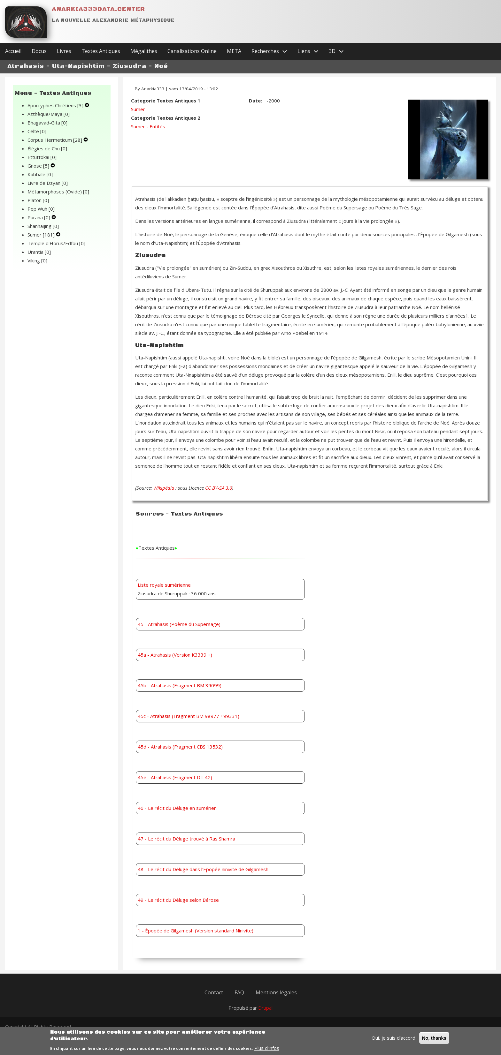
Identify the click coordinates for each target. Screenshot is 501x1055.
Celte (36, 131)
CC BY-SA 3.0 (218, 488)
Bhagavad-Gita (47, 122)
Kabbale (40, 174)
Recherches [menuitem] (271, 51)
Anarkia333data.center (98, 9)
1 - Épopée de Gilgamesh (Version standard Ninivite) (195, 930)
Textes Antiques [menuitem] (100, 51)
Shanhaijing (43, 226)
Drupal (265, 1008)
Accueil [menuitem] (13, 51)
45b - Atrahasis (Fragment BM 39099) (179, 685)
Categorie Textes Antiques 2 (165, 118)
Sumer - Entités (148, 126)
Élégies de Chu (47, 148)
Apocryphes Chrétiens (56, 105)
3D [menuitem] (339, 51)
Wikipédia (163, 488)
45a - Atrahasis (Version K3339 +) (175, 655)
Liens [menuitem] (310, 51)
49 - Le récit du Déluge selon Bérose (178, 900)
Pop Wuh (41, 209)
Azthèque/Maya (48, 114)
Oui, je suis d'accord (393, 1040)
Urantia (39, 252)
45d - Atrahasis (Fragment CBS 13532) (180, 746)
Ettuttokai (42, 157)
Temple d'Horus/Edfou (56, 243)
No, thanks (434, 1041)
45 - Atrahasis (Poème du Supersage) (179, 624)
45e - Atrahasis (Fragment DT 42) (175, 777)
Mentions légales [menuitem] (276, 992)
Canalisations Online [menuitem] (192, 51)
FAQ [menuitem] (239, 992)
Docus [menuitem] (39, 51)
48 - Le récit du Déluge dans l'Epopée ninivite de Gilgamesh (203, 869)
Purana (39, 217)
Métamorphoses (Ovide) (58, 191)
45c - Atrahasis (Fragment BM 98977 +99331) (188, 716)
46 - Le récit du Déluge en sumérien (177, 808)
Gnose (38, 165)
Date (255, 100)
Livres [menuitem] (64, 51)
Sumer (41, 234)
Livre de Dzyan (47, 183)
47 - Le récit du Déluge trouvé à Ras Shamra (186, 838)
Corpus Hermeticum (55, 140)
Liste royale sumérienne (164, 585)
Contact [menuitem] (213, 992)
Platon (38, 200)
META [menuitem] (234, 51)
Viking (37, 260)
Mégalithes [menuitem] (143, 51)
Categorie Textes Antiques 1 (165, 100)
